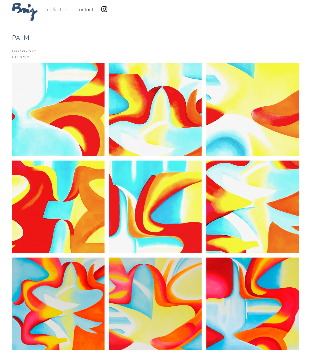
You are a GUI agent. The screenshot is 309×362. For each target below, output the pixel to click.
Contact (84, 9)
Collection (57, 9)
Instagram (104, 9)
